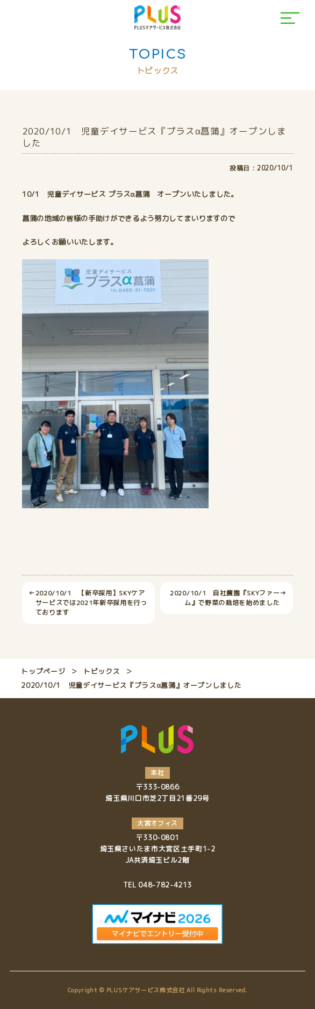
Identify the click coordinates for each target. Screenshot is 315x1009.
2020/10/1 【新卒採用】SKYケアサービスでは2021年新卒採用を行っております (87, 602)
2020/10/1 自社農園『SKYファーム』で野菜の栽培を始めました (228, 598)
